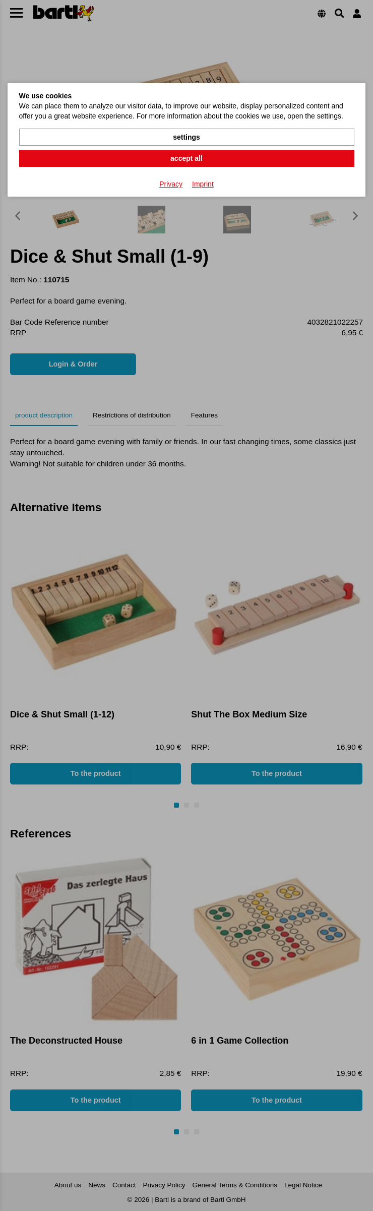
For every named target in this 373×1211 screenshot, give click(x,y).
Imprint (203, 184)
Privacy (170, 184)
